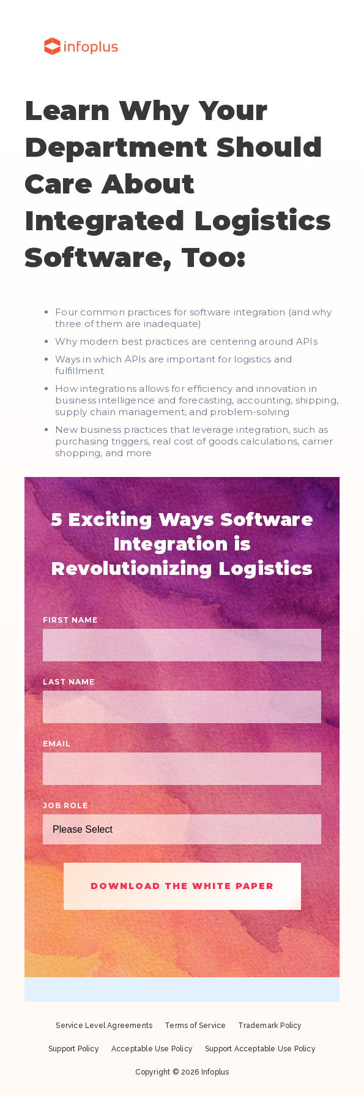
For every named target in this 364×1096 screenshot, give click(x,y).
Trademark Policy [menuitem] (270, 1025)
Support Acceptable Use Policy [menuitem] (260, 1049)
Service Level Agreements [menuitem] (104, 1025)
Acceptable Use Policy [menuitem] (152, 1049)
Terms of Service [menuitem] (195, 1025)
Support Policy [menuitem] (73, 1049)
